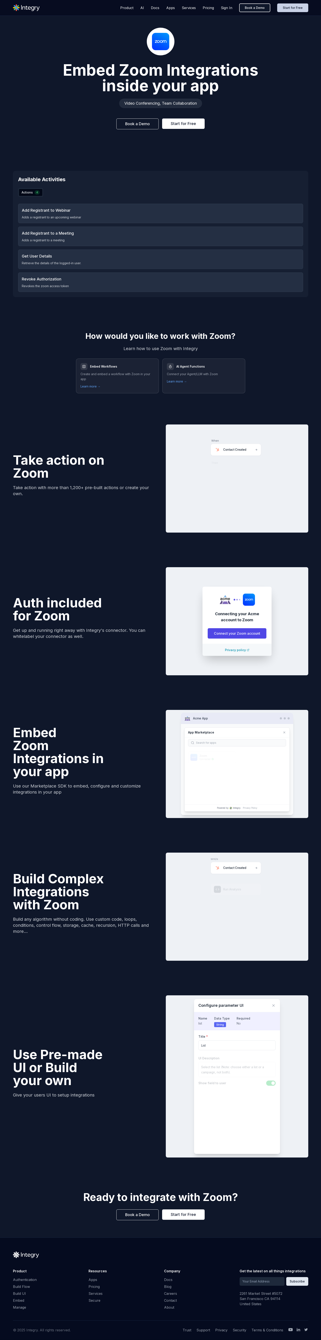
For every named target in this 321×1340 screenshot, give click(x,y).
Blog (167, 1286)
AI (142, 8)
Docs (155, 8)
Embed (18, 1300)
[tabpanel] (160, 248)
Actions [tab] (31, 192)
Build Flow (21, 1286)
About (169, 1307)
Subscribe (297, 1281)
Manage (19, 1307)
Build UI (19, 1293)
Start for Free (293, 8)
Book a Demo (255, 8)
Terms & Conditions (267, 1330)
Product (126, 8)
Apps (170, 8)
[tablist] (30, 192)
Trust (187, 1330)
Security (239, 1330)
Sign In (226, 8)
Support (203, 1330)
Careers (170, 1293)
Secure (94, 1300)
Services (189, 8)
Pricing (208, 8)
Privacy (221, 1330)
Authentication (25, 1280)
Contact (170, 1300)
